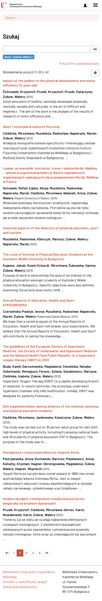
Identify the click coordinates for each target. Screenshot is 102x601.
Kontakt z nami (14, 582)
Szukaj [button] (11, 17)
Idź (95, 49)
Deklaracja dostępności (20, 587)
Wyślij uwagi (36, 582)
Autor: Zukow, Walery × (18, 56)
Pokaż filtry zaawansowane (79, 63)
